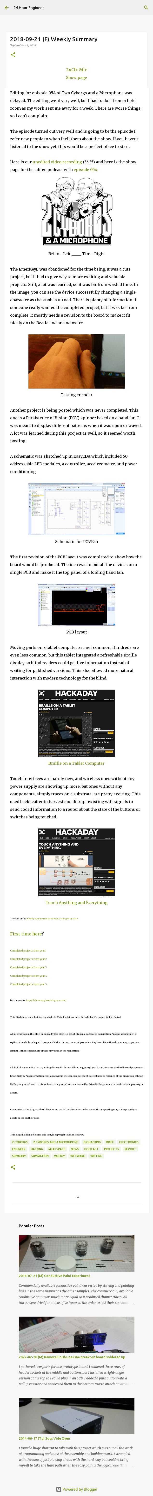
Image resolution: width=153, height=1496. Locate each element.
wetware (77, 1156)
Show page (76, 77)
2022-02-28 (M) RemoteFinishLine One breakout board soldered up (72, 1357)
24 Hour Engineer (28, 8)
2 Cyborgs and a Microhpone (55, 1142)
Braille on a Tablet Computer (76, 763)
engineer (18, 1149)
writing (96, 1156)
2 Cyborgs (20, 1142)
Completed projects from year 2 (28, 959)
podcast (91, 1149)
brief (110, 1142)
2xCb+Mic (76, 69)
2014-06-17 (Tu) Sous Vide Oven (44, 1438)
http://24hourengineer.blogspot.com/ (46, 1000)
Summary (19, 1156)
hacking (37, 1149)
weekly (59, 1156)
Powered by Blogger (76, 1489)
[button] (13, 55)
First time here (26, 934)
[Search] (146, 7)
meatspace (56, 1149)
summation (40, 1156)
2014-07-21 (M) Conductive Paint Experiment (54, 1276)
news (75, 1149)
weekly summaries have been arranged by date (52, 918)
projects (111, 1149)
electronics (129, 1142)
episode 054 (85, 169)
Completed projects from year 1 (28, 950)
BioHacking (92, 1142)
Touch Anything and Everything (76, 902)
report (130, 1149)
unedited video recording (57, 162)
